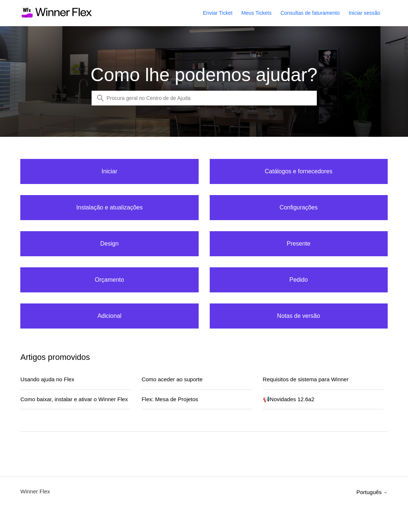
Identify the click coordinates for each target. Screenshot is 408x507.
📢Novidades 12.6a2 (289, 399)
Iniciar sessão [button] (364, 13)
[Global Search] (204, 98)
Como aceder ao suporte (171, 379)
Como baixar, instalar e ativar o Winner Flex (74, 399)
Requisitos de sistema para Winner (306, 379)
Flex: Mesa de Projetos (169, 399)
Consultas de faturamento (310, 13)
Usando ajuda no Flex (47, 379)
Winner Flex (35, 491)
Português (372, 492)
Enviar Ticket (217, 13)
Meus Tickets (256, 13)
